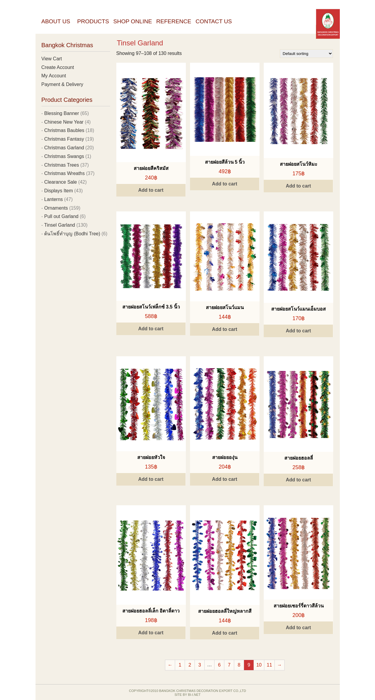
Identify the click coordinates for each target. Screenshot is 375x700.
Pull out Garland (61, 216)
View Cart (51, 58)
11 (269, 664)
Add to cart (150, 190)
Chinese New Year (64, 122)
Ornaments (56, 208)
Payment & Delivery (62, 84)
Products (93, 21)
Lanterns (53, 199)
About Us (55, 21)
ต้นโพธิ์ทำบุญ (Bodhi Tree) (72, 233)
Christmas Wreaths (64, 173)
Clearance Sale (60, 182)
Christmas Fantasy (64, 139)
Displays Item (58, 190)
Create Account (57, 67)
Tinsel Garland (59, 225)
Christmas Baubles (64, 130)
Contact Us (213, 21)
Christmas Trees (61, 165)
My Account (53, 75)
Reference (173, 21)
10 (259, 664)
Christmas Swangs (64, 156)
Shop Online (132, 21)
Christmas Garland (64, 147)
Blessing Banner (61, 113)
